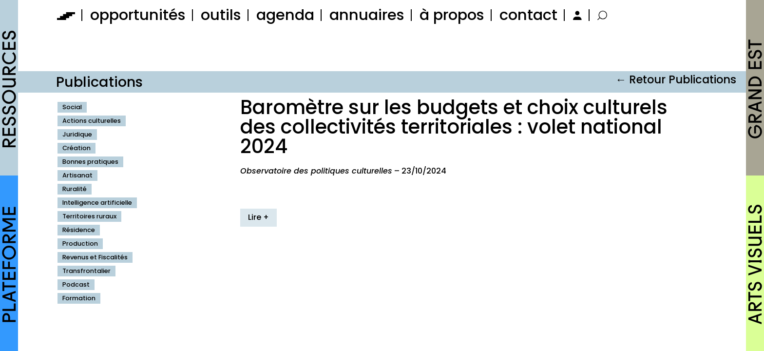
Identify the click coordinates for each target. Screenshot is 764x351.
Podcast (76, 284)
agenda (285, 14)
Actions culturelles (91, 121)
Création (76, 148)
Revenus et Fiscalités (95, 257)
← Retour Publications (675, 79)
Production (80, 243)
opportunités (138, 14)
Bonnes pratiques (90, 161)
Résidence (78, 230)
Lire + (258, 217)
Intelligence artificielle (97, 202)
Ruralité (74, 189)
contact (528, 14)
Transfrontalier (86, 271)
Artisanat (77, 175)
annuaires (366, 14)
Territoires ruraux (89, 216)
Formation (79, 298)
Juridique (77, 134)
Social (72, 107)
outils (221, 14)
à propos (452, 14)
